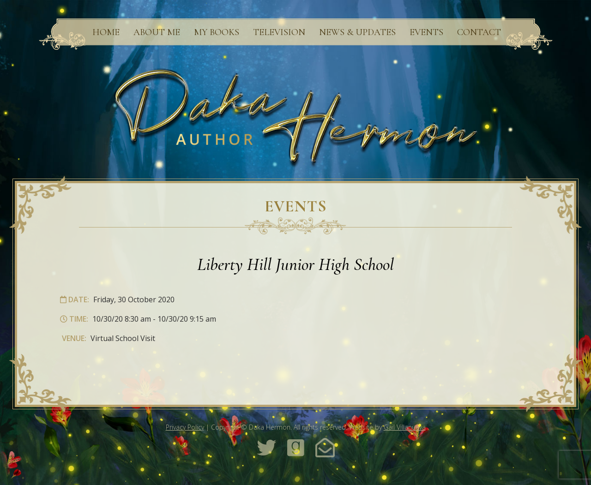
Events (426, 32)
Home (106, 32)
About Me (156, 32)
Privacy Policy (185, 427)
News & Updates (357, 32)
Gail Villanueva (405, 427)
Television (279, 32)
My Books (216, 32)
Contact (479, 32)
